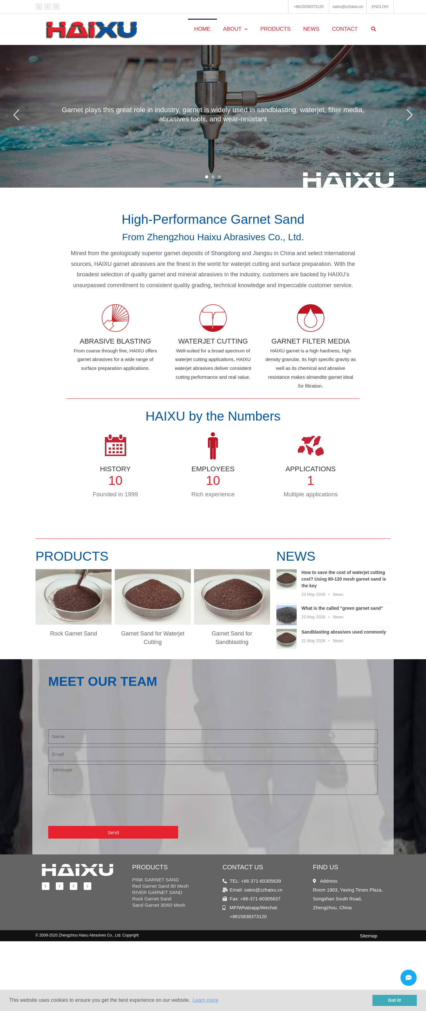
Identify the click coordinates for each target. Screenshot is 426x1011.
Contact (345, 29)
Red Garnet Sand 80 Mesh (160, 886)
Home (202, 29)
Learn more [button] (205, 1000)
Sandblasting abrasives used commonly (343, 631)
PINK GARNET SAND (155, 879)
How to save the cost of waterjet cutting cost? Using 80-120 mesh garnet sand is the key (343, 579)
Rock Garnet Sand (151, 898)
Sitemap (368, 935)
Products (275, 29)
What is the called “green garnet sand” (342, 608)
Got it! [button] (394, 1000)
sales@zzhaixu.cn (347, 6)
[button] (206, 176)
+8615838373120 (309, 6)
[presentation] (96, 810)
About (235, 29)
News (311, 29)
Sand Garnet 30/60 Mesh (158, 905)
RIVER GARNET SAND (157, 892)
